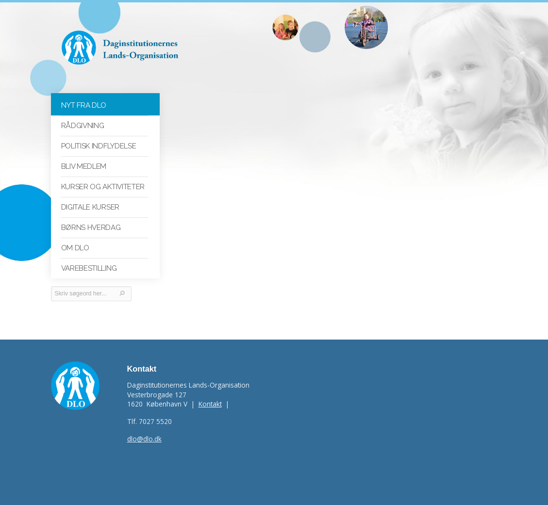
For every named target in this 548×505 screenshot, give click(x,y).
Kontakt (210, 403)
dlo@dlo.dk (144, 438)
